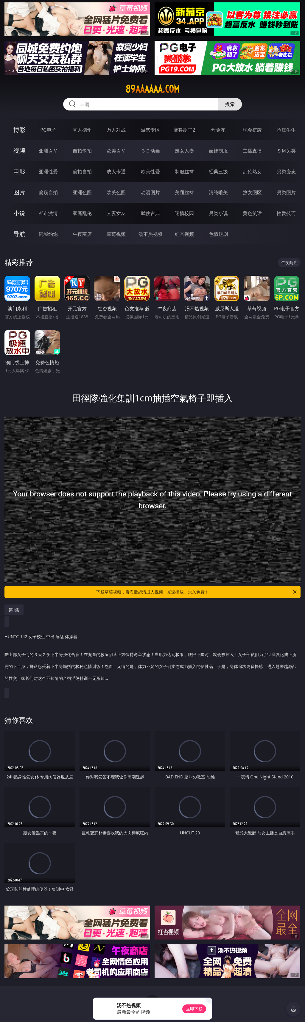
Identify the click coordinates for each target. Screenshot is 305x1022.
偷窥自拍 (48, 192)
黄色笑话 (252, 213)
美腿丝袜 (184, 192)
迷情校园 (184, 213)
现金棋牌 (252, 130)
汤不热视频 (150, 234)
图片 (19, 192)
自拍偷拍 (82, 150)
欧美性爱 (150, 171)
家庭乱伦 (82, 213)
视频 (19, 151)
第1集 (14, 610)
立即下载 (194, 1009)
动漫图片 (150, 192)
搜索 (230, 104)
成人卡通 (116, 171)
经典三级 (218, 171)
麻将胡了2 (184, 130)
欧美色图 (116, 192)
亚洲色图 (82, 192)
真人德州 (82, 130)
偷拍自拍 (82, 171)
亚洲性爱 (48, 171)
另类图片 (286, 192)
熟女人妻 (184, 150)
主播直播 (252, 150)
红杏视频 (184, 234)
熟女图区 (252, 192)
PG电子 (48, 130)
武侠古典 (150, 213)
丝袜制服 (218, 150)
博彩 (19, 130)
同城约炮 (48, 234)
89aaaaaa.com (152, 89)
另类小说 (218, 213)
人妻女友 (116, 213)
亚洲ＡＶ (48, 150)
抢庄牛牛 (286, 130)
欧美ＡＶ (116, 150)
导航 (19, 234)
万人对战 (116, 130)
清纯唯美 (218, 192)
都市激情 (48, 213)
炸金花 (218, 130)
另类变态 (286, 171)
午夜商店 (82, 234)
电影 (19, 171)
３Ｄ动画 (150, 150)
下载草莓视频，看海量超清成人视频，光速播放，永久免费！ (197, 592)
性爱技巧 (286, 213)
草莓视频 (116, 234)
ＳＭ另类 (286, 150)
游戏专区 (150, 130)
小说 (19, 213)
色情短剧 (218, 234)
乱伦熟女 (252, 171)
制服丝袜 (184, 171)
